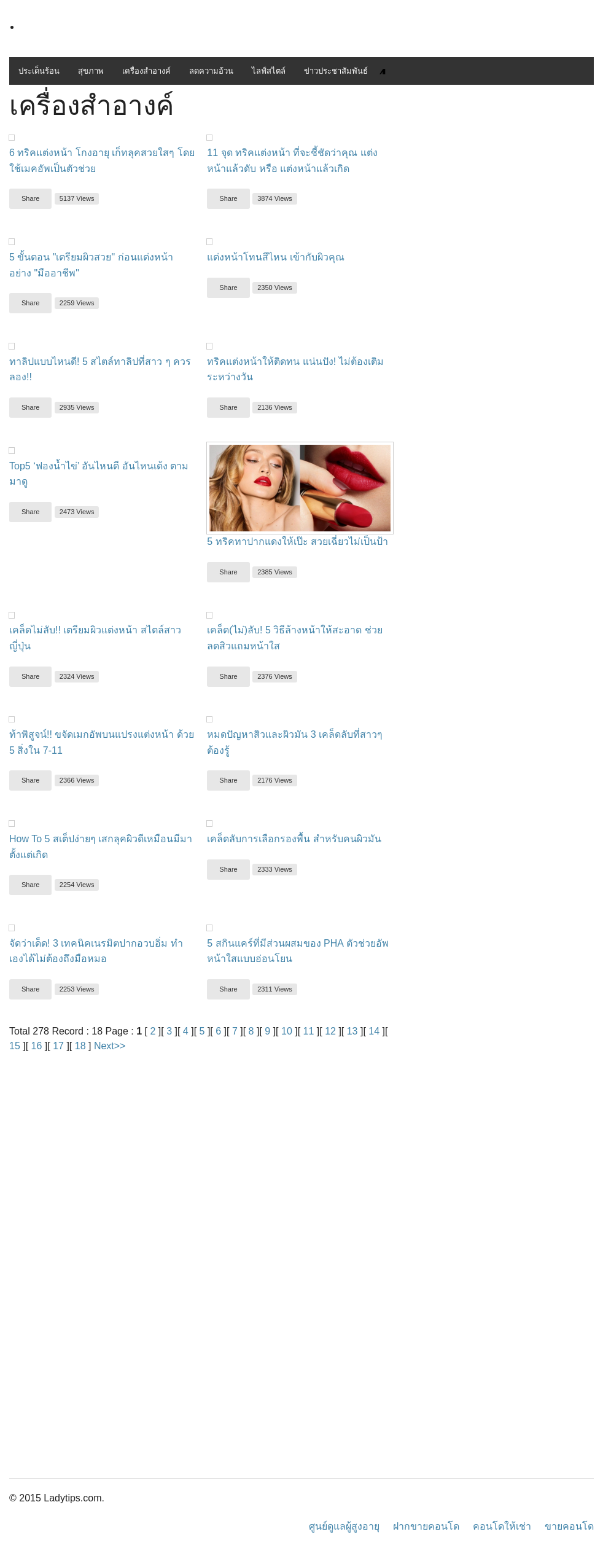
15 (14, 1046)
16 (36, 1046)
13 (352, 1031)
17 (58, 1046)
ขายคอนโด (569, 1526)
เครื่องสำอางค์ (146, 71)
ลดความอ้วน (211, 71)
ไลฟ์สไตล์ (269, 71)
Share (30, 198)
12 (330, 1031)
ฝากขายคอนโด (426, 1526)
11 (308, 1031)
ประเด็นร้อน (39, 71)
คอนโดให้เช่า (502, 1526)
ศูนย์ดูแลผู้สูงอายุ (344, 1526)
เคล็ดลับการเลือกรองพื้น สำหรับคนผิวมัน (294, 839)
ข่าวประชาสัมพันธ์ (336, 71)
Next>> (110, 1046)
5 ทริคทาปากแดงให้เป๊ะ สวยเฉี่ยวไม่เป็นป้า (297, 541)
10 (286, 1031)
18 (80, 1046)
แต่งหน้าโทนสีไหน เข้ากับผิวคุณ (275, 257)
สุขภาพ (91, 71)
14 (373, 1031)
